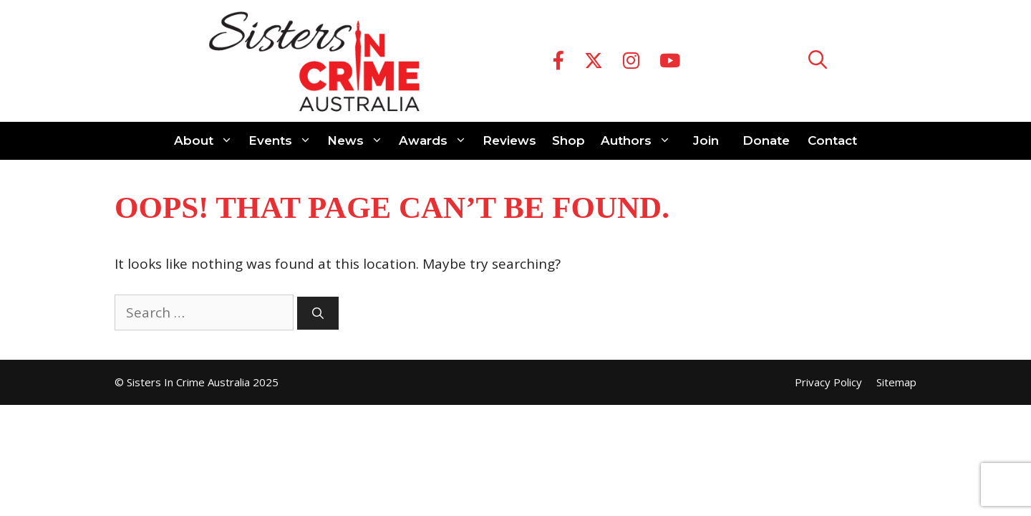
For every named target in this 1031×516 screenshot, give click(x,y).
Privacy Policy (828, 382)
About (207, 141)
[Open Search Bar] (817, 61)
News (359, 141)
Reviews (509, 140)
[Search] (318, 313)
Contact (832, 140)
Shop (568, 140)
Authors (640, 141)
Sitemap (896, 382)
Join (706, 140)
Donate (766, 140)
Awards (437, 141)
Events (283, 141)
